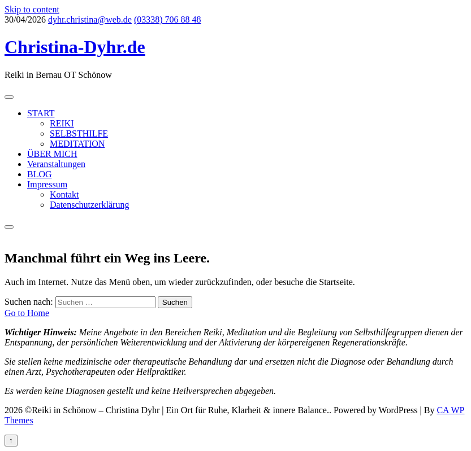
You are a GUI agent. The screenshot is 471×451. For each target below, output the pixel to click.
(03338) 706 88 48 (167, 19)
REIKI (62, 123)
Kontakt (64, 194)
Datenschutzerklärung (89, 204)
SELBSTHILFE (79, 133)
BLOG (39, 174)
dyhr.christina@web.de (90, 19)
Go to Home (27, 313)
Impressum (47, 184)
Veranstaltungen (56, 164)
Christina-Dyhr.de (75, 47)
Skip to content (32, 9)
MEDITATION (77, 143)
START (40, 113)
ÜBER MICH (52, 154)
